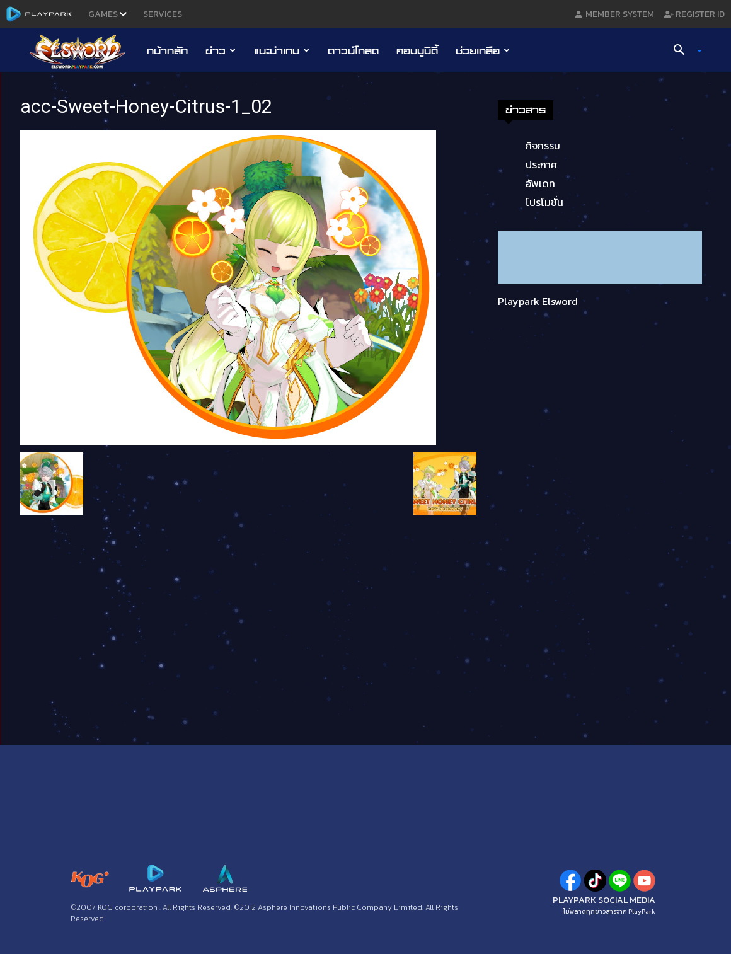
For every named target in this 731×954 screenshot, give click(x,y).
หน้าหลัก (167, 50)
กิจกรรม (543, 145)
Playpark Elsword (538, 301)
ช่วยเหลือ (483, 50)
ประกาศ (541, 164)
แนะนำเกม (281, 50)
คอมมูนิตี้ (417, 50)
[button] (683, 51)
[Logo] (83, 51)
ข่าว (220, 50)
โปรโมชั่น (544, 202)
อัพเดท (540, 183)
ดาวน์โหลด (353, 50)
